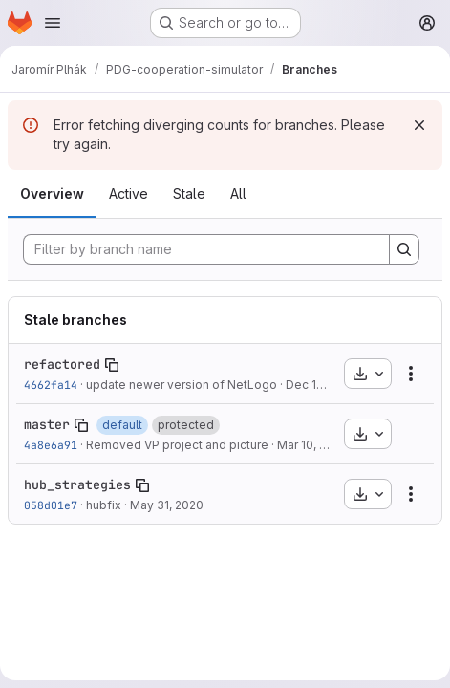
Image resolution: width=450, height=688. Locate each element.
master (47, 424)
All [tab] (238, 193)
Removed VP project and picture (177, 445)
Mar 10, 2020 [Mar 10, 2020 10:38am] (312, 445)
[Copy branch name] (111, 365)
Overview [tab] (52, 193)
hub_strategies (77, 484)
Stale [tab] (189, 193)
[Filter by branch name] (206, 249)
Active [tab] (128, 193)
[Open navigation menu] (52, 23)
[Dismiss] (419, 125)
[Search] (404, 249)
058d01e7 (50, 505)
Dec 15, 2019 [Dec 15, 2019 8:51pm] (321, 384)
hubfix (103, 505)
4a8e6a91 (50, 445)
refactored (62, 364)
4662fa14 (50, 384)
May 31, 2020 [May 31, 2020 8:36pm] (167, 505)
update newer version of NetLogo (181, 384)
